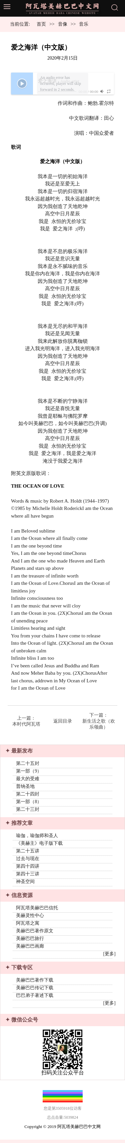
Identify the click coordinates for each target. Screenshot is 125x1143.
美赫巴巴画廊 (30, 948)
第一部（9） (29, 771)
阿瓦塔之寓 (27, 925)
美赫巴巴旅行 (30, 940)
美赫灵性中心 (30, 917)
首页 (41, 24)
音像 (62, 24)
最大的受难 (27, 779)
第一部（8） (29, 802)
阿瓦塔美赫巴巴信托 (37, 909)
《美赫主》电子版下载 (39, 844)
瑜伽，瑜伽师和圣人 (37, 836)
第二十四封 (27, 794)
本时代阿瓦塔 (26, 724)
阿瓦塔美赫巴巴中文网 (79, 1129)
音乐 (83, 24)
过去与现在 (27, 859)
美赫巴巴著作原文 (34, 932)
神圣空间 (25, 882)
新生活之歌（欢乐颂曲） (98, 724)
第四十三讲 (27, 875)
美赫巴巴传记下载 (34, 990)
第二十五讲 (27, 852)
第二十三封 (27, 809)
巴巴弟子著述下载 (34, 998)
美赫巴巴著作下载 (34, 982)
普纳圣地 (25, 787)
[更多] (109, 955)
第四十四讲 (27, 867)
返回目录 (62, 721)
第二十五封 (27, 764)
